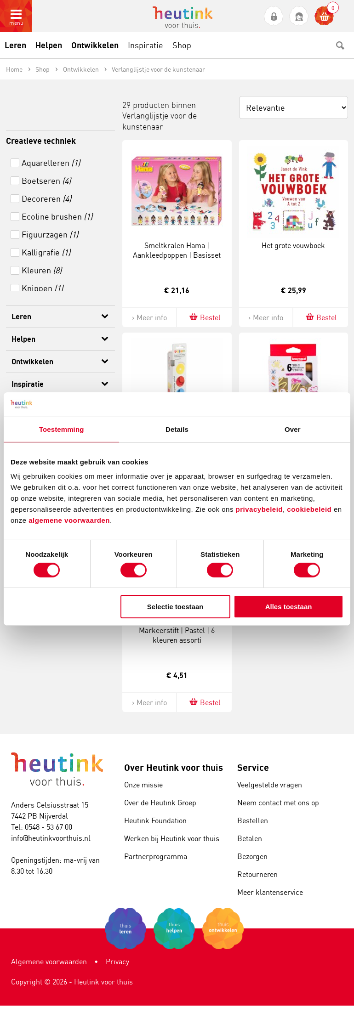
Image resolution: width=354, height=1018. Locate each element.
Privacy (117, 961)
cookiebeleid (310, 509)
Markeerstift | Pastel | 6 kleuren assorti (177, 635)
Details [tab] (177, 429)
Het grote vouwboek (293, 245)
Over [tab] (293, 429)
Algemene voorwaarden (49, 961)
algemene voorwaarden (69, 520)
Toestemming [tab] (61, 429)
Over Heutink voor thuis (173, 767)
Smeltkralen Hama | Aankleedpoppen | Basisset (177, 250)
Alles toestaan (288, 607)
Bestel (204, 317)
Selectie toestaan (175, 607)
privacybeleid (259, 509)
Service (253, 767)
